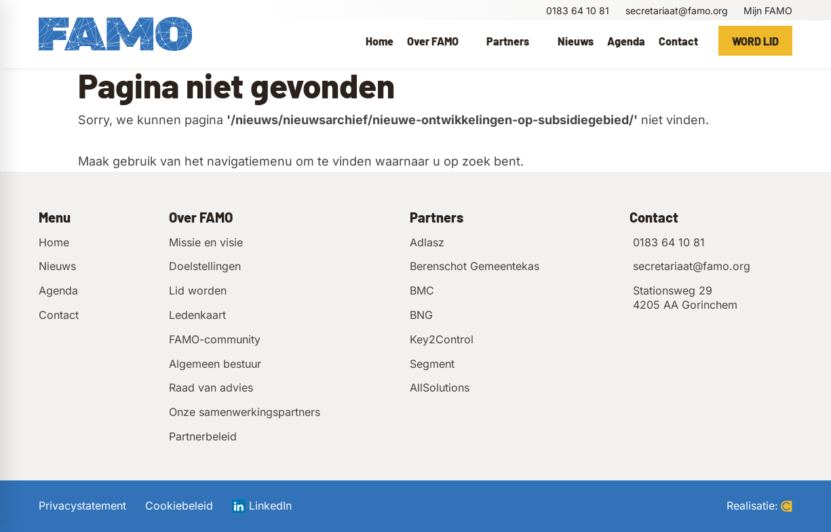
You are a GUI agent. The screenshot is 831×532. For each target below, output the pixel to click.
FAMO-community (214, 339)
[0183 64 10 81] (576, 10)
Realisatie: (759, 505)
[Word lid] (755, 41)
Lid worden (198, 290)
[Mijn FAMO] (766, 10)
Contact (59, 315)
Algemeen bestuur (215, 363)
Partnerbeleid (203, 436)
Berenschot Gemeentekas (474, 266)
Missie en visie (206, 242)
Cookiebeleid (179, 505)
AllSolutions (439, 387)
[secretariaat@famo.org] (675, 10)
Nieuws (57, 266)
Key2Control (442, 339)
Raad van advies (211, 387)
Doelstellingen (205, 266)
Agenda (58, 290)
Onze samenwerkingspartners (244, 412)
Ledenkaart (197, 315)
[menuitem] (379, 40)
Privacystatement (82, 505)
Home (54, 242)
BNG (421, 315)
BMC (422, 290)
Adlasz (427, 242)
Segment (432, 363)
